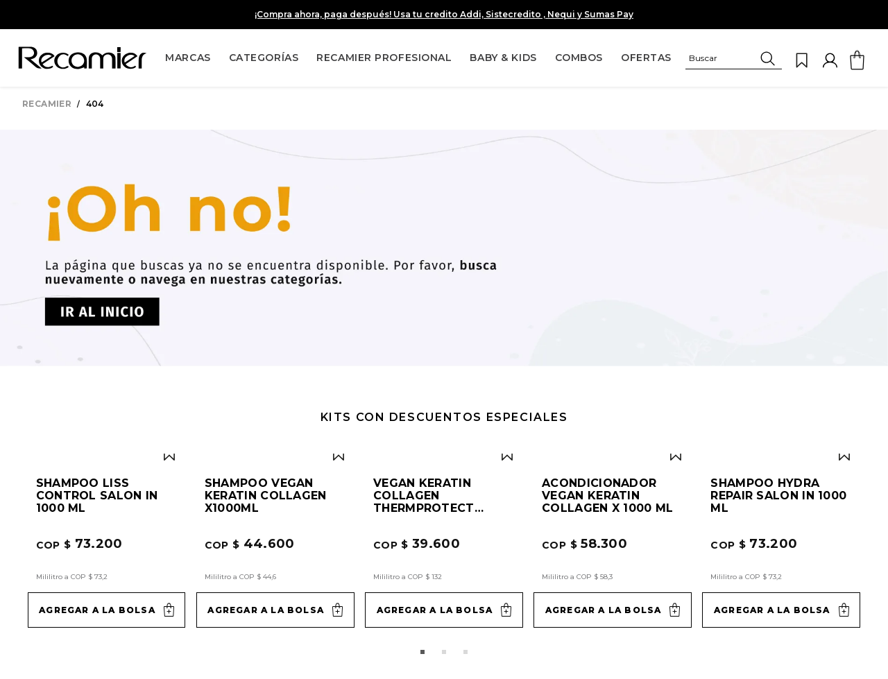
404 (95, 104)
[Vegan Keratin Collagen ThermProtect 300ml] (444, 323)
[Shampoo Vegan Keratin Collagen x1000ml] (275, 323)
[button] (733, 60)
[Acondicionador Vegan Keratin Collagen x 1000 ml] (612, 323)
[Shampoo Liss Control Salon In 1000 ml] (107, 323)
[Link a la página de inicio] (49, 104)
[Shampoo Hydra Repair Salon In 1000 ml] (781, 323)
